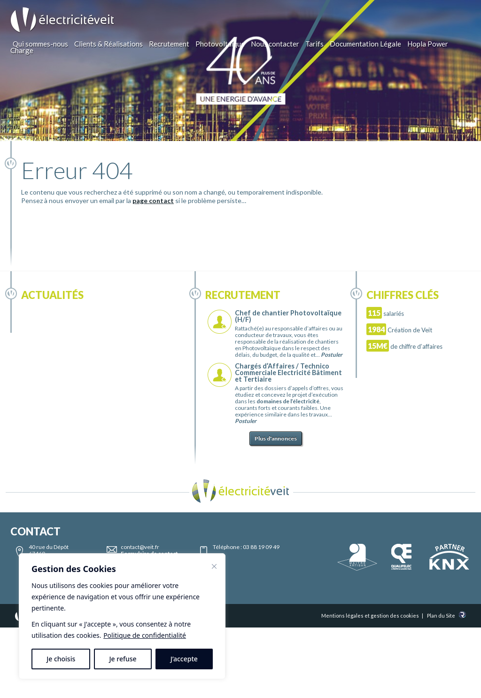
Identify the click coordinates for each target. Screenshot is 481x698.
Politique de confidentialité (144, 635)
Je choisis (61, 658)
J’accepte (184, 658)
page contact (153, 200)
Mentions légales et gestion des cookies (370, 615)
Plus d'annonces (276, 438)
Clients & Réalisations (108, 43)
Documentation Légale (365, 43)
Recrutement (169, 43)
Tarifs (314, 43)
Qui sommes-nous (40, 43)
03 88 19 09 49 (261, 546)
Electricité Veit (62, 20)
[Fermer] (214, 566)
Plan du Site (441, 615)
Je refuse (123, 658)
